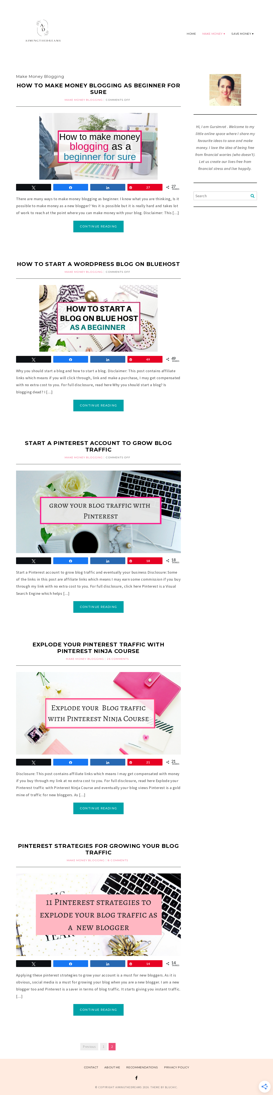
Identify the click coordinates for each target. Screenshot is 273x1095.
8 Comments (118, 860)
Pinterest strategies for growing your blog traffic (98, 849)
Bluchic (171, 1087)
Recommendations (142, 1067)
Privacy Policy (176, 1067)
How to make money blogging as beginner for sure (98, 88)
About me (112, 1067)
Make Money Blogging (84, 99)
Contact (91, 1067)
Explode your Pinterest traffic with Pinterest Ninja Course (98, 647)
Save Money (241, 33)
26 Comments (118, 658)
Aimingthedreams (128, 1087)
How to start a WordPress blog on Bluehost (98, 264)
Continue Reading (98, 226)
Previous (89, 1047)
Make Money (212, 33)
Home (191, 33)
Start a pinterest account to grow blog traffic (98, 446)
